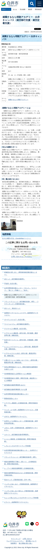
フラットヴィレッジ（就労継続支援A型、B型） (20, 457)
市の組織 (22, 9)
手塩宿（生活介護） (11, 283)
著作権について (31, 541)
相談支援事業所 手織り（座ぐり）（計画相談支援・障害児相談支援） (20, 463)
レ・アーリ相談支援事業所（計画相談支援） (19, 468)
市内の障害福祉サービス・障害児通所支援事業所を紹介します (21, 368)
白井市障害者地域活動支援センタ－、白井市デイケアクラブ (21, 451)
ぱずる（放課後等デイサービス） (15, 416)
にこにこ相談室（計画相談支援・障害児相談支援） (20, 440)
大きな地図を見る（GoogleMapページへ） (16, 238)
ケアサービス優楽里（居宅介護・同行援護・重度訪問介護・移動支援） (21, 334)
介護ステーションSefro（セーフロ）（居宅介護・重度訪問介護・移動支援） (21, 361)
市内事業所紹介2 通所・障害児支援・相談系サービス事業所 (20, 379)
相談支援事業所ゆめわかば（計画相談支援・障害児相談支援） (21, 474)
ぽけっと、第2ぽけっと (12, 308)
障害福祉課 (38, 9)
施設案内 (6, 268)
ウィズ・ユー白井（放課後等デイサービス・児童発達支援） (21, 411)
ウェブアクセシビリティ (15, 541)
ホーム (15, 9)
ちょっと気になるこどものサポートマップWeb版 (21, 498)
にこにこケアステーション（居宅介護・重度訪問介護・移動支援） (21, 348)
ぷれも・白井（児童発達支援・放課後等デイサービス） (21, 429)
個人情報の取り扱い (25, 543)
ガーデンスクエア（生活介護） (15, 319)
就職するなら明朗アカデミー (18, 99)
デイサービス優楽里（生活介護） (15, 328)
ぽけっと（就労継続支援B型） (14, 279)
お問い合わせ (27, 539)
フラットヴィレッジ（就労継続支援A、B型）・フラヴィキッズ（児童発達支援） (21, 303)
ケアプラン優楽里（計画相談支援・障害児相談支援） (21, 404)
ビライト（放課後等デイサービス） (16, 502)
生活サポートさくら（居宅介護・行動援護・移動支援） (21, 341)
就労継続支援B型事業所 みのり (14, 385)
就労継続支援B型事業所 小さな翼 (15, 389)
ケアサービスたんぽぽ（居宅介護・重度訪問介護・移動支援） (20, 355)
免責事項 (14, 543)
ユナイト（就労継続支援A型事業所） (17, 434)
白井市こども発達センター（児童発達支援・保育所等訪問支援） (21, 422)
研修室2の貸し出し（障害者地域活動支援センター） (20, 273)
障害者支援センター (11, 398)
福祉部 (30, 9)
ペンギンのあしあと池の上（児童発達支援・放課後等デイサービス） (21, 492)
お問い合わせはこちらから (21, 256)
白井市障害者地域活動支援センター (16, 394)
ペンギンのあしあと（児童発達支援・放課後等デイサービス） (21, 485)
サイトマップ (15, 539)
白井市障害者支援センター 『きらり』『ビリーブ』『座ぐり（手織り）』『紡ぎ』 (20, 289)
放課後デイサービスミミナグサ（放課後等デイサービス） (21, 314)
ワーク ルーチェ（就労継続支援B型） (17, 324)
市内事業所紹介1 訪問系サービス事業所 (17, 374)
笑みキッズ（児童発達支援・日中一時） (18, 480)
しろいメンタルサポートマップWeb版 (17, 446)
